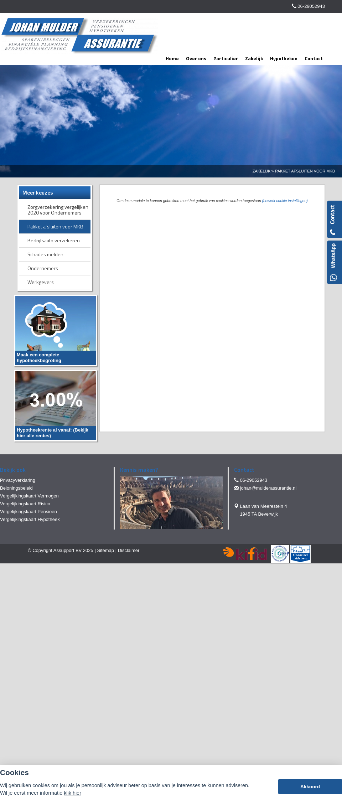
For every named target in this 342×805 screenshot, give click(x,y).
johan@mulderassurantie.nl (268, 488)
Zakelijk (262, 171)
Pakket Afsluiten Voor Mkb (305, 171)
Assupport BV (67, 550)
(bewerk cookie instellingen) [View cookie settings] (285, 201)
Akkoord (310, 786)
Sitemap (105, 550)
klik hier (72, 793)
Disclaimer (129, 550)
